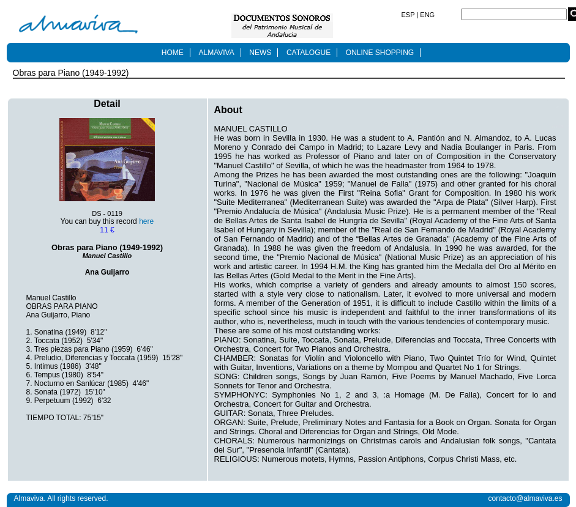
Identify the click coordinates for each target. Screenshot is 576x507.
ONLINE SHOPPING (380, 52)
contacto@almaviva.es (525, 498)
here (146, 221)
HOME (173, 52)
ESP (409, 14)
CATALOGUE (308, 52)
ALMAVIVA (216, 52)
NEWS (260, 52)
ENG (426, 14)
